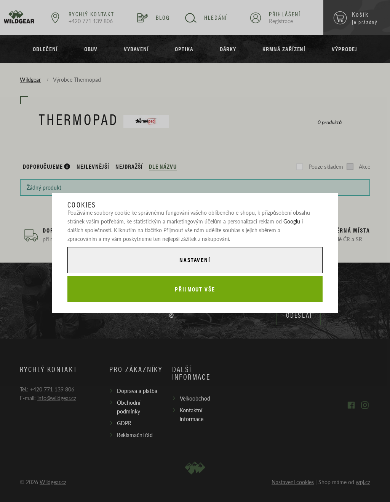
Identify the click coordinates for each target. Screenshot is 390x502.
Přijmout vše (195, 289)
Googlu (291, 221)
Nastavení (195, 259)
